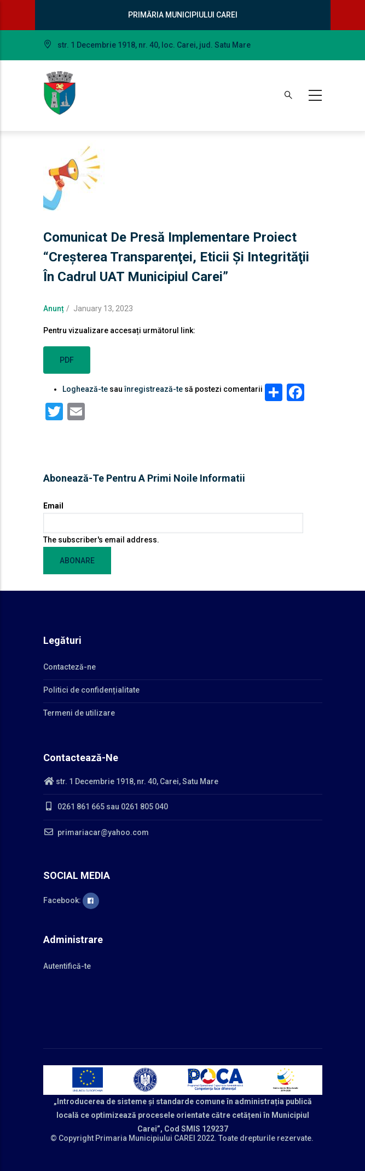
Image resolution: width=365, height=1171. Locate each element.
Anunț (53, 308)
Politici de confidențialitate (91, 690)
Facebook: (71, 900)
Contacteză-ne (69, 666)
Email (53, 505)
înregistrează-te (153, 389)
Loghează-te (85, 389)
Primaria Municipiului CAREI (145, 1138)
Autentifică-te (67, 966)
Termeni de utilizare (79, 713)
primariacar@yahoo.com (96, 832)
